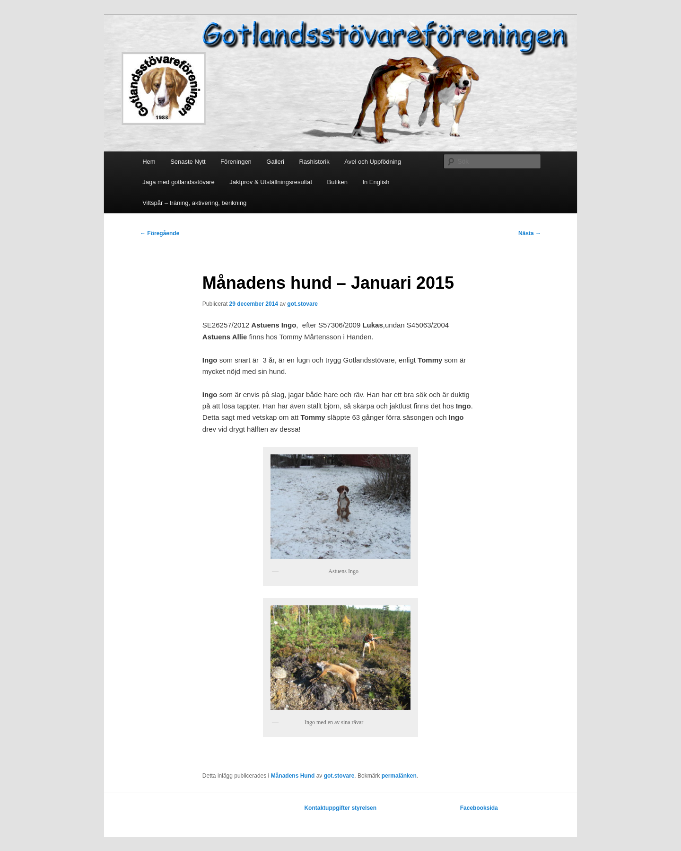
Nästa (529, 233)
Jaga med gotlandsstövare (178, 182)
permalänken (399, 775)
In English (375, 182)
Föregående (159, 233)
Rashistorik (314, 161)
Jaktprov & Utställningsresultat (270, 182)
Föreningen (236, 161)
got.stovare (302, 304)
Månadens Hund (293, 775)
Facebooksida (479, 808)
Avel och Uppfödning (372, 161)
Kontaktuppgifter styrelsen (340, 808)
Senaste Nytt (187, 161)
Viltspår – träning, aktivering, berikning (194, 202)
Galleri (275, 161)
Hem (148, 161)
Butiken (337, 182)
